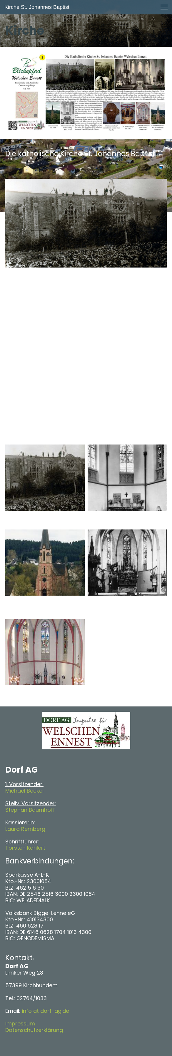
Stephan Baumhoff (30, 809)
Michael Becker (24, 790)
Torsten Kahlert (25, 847)
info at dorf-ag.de (45, 1011)
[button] (164, 7)
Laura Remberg (25, 829)
